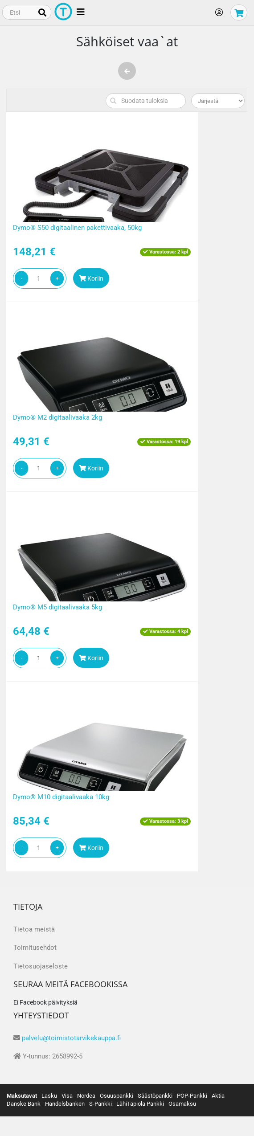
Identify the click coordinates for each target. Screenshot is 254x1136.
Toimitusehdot (35, 948)
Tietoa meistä (34, 929)
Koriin (91, 278)
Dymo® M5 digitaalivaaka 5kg (57, 607)
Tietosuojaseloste (40, 966)
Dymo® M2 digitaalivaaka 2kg (57, 417)
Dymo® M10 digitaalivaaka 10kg (61, 797)
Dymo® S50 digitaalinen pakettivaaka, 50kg (77, 228)
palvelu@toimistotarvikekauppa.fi (71, 1038)
